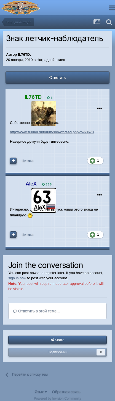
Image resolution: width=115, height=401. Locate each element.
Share (57, 340)
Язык (40, 392)
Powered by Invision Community (57, 398)
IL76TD (24, 54)
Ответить (57, 77)
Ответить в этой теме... (36, 311)
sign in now (17, 278)
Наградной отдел (51, 60)
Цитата (28, 161)
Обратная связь (66, 392)
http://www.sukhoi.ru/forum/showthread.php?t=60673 (52, 132)
